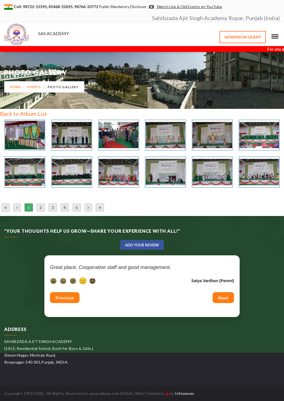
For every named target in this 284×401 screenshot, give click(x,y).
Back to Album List (23, 113)
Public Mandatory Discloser (122, 6)
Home (15, 87)
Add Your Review (142, 245)
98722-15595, (36, 6)
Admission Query (242, 37)
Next (223, 297)
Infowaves (184, 393)
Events (34, 87)
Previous (65, 297)
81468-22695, (61, 6)
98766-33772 (86, 6)
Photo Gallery (63, 87)
